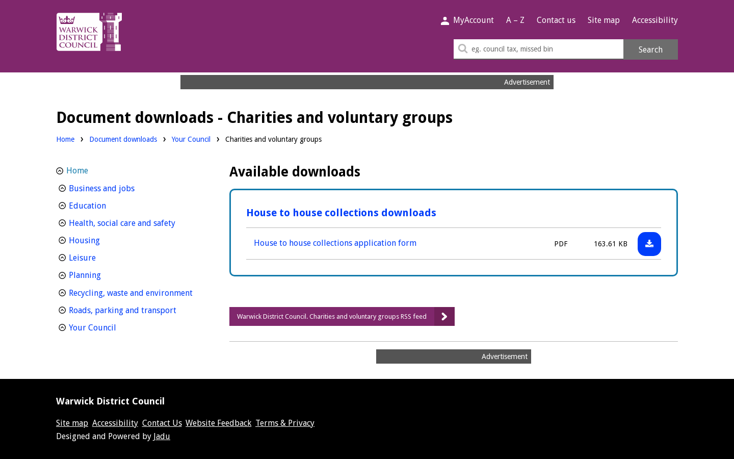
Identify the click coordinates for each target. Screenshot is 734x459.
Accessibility (655, 20)
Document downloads (123, 139)
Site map (604, 20)
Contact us (556, 20)
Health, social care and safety (136, 222)
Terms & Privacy (284, 423)
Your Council (191, 138)
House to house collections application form (335, 243)
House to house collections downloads (341, 213)
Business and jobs (120, 187)
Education (106, 205)
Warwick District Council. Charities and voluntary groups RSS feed (332, 316)
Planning (104, 274)
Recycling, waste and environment (136, 292)
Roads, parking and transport (136, 309)
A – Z (515, 20)
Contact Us (162, 423)
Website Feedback (218, 423)
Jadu (161, 436)
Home (65, 139)
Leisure (101, 257)
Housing (103, 239)
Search (651, 50)
